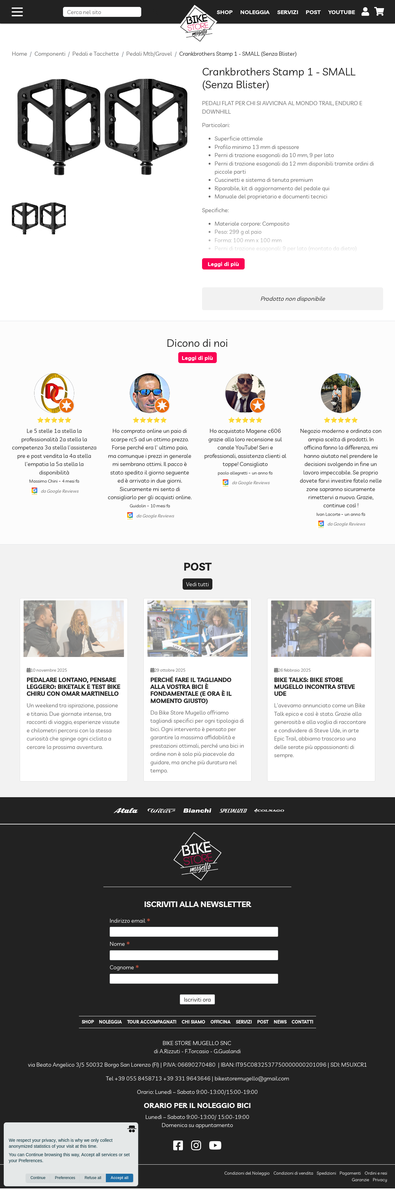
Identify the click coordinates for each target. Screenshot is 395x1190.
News (287, 1023)
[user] (365, 16)
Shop (78, 1023)
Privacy (380, 1181)
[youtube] (215, 1147)
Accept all (119, 1178)
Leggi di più (223, 263)
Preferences (65, 1178)
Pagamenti (350, 1174)
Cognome (124, 967)
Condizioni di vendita (293, 1174)
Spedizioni (326, 1174)
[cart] (379, 15)
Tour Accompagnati (148, 1023)
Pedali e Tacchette (95, 53)
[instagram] (197, 1147)
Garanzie (360, 1181)
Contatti (311, 1023)
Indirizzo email (130, 921)
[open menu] (17, 15)
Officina (220, 1023)
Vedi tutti (197, 584)
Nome (120, 944)
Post (268, 1023)
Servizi (246, 1023)
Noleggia (103, 1023)
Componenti (49, 53)
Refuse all (93, 1178)
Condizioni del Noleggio (247, 1174)
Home (19, 53)
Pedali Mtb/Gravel (149, 53)
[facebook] (180, 1147)
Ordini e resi (376, 1174)
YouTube (341, 15)
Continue (37, 1178)
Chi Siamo (192, 1023)
